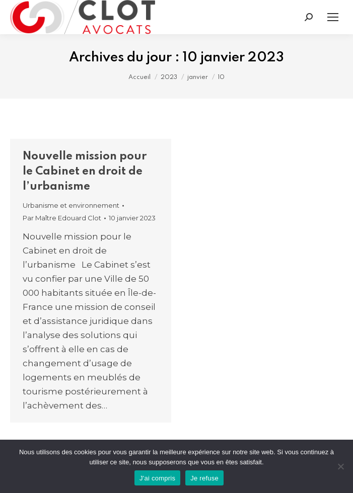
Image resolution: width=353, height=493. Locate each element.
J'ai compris (157, 478)
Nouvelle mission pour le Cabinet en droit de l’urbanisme (85, 171)
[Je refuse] (340, 466)
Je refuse (204, 478)
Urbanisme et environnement (71, 205)
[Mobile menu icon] (333, 17)
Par (62, 218)
